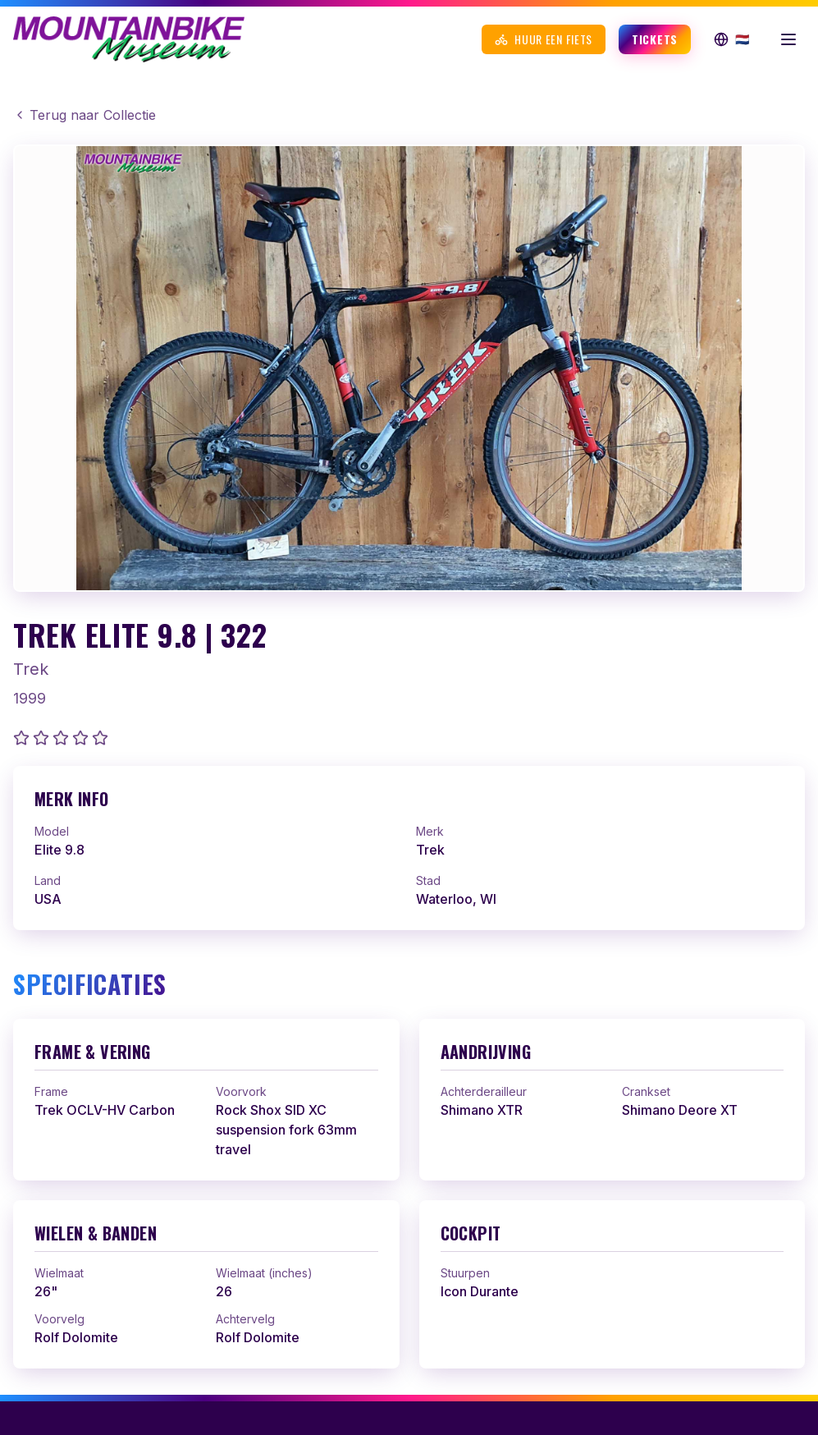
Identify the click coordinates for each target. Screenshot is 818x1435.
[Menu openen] (788, 39)
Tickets (655, 39)
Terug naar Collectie (84, 115)
